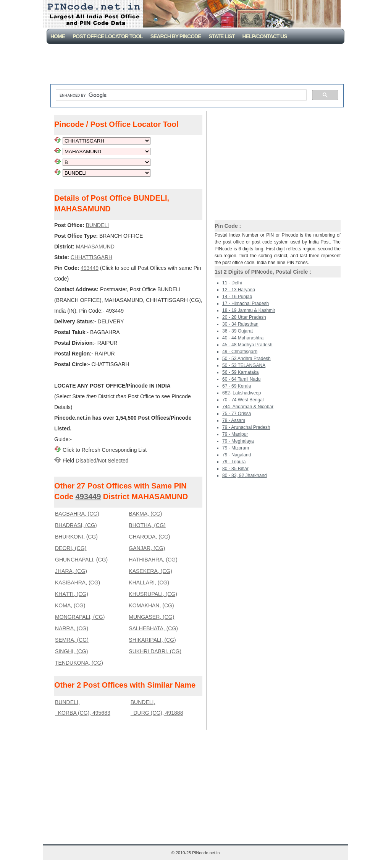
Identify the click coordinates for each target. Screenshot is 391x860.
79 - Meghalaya (238, 441)
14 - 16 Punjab (237, 296)
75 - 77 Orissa (236, 413)
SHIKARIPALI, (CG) (152, 640)
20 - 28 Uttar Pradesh (244, 317)
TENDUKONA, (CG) (79, 663)
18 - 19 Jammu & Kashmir (248, 310)
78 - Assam (233, 420)
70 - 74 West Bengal (243, 399)
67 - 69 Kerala (236, 386)
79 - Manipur (235, 434)
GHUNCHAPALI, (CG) (81, 560)
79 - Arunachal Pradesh (246, 427)
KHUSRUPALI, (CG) (153, 594)
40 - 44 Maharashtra (242, 338)
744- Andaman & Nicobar (247, 406)
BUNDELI (97, 225)
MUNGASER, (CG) (151, 617)
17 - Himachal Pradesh (245, 303)
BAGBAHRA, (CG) (77, 514)
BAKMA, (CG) (145, 514)
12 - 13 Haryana (238, 289)
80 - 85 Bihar (235, 468)
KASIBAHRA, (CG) (77, 582)
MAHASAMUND (95, 246)
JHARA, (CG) (71, 571)
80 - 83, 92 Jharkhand (244, 475)
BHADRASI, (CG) (76, 525)
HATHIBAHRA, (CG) (153, 560)
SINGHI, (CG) (71, 651)
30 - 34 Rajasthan (240, 324)
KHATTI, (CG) (71, 594)
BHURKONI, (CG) (76, 537)
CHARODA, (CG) (149, 537)
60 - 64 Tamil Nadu (241, 379)
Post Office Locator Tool (108, 36)
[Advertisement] (197, 65)
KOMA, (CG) (70, 605)
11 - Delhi (232, 283)
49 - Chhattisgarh (239, 351)
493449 (90, 268)
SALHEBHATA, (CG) (153, 628)
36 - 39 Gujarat (237, 331)
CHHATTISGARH (91, 257)
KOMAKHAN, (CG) (151, 605)
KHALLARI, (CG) (149, 582)
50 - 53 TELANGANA (243, 365)
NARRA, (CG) (71, 628)
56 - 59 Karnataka (240, 372)
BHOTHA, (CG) (147, 525)
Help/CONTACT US (264, 36)
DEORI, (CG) (70, 548)
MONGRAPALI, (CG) (80, 617)
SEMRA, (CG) (72, 640)
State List (222, 36)
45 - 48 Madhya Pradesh (247, 344)
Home (57, 36)
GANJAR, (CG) (147, 548)
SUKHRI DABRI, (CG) (155, 651)
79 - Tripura (234, 461)
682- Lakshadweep (241, 393)
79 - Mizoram (235, 448)
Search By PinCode (175, 36)
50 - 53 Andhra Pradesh (246, 358)
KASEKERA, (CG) (150, 571)
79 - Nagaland (236, 455)
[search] (180, 95)
